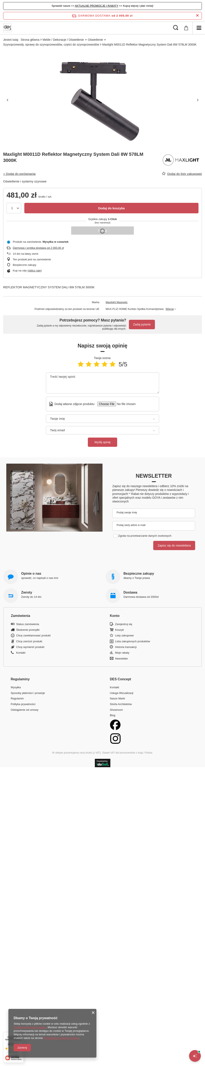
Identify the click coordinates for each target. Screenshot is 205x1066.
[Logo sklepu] (7, 28)
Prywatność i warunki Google (61, 1038)
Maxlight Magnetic (117, 302)
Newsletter (154, 476)
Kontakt (20, 652)
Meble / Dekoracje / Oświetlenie (63, 39)
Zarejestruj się (123, 624)
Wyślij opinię (102, 442)
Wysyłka (16, 687)
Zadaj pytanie (142, 324)
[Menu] (198, 28)
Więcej (170, 309)
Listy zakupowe (124, 635)
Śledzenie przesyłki (27, 629)
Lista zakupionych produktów (132, 641)
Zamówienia (20, 616)
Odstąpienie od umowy (24, 709)
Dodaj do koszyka (111, 208)
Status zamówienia (27, 624)
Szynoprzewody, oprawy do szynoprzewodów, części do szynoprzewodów (51, 44)
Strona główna (30, 39)
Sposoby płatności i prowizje (28, 693)
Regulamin (17, 698)
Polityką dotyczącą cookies (30, 1027)
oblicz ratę (34, 270)
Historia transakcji (126, 647)
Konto (114, 616)
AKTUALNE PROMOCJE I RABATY (96, 5)
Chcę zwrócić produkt (29, 641)
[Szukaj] (175, 28)
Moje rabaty (122, 652)
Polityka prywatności (23, 704)
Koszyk (119, 629)
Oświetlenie (95, 39)
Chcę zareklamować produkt (33, 635)
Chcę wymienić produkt (30, 647)
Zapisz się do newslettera (174, 545)
